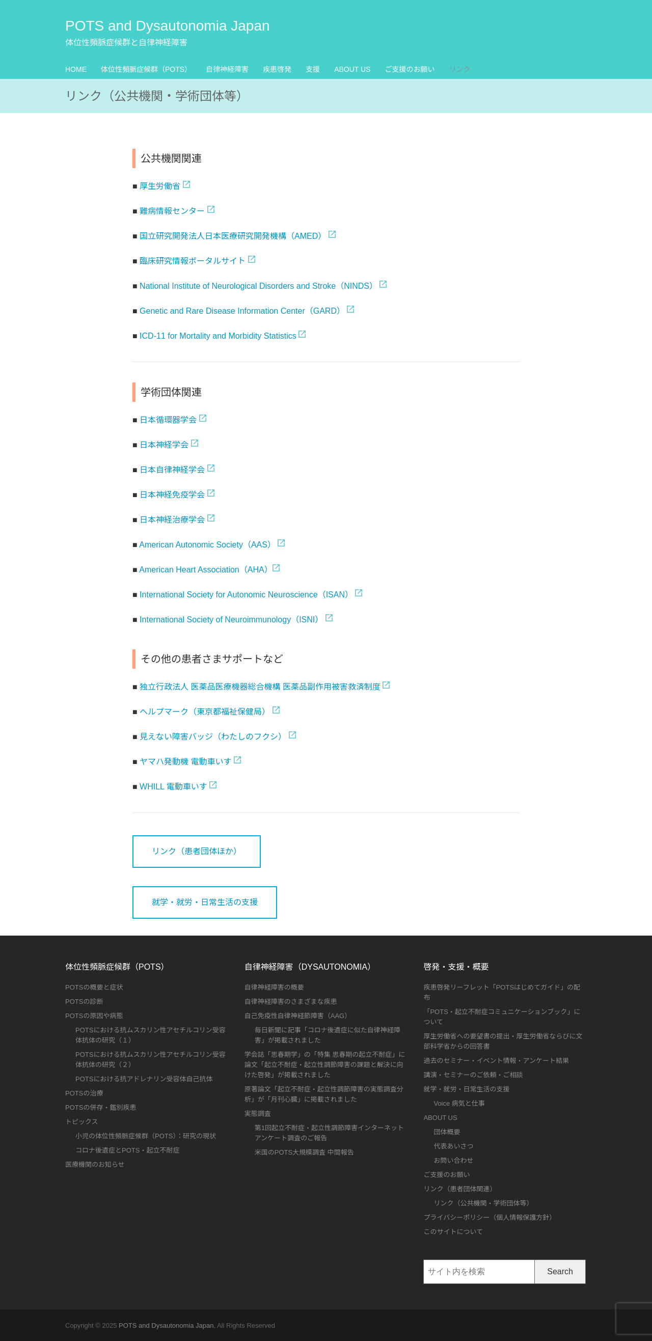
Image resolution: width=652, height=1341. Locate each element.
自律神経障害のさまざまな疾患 (290, 1001)
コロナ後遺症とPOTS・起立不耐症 (127, 1150)
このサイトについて (453, 1232)
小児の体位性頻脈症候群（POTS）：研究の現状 (145, 1136)
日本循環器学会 (168, 420)
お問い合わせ (453, 1160)
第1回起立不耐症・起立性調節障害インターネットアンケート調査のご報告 (329, 1133)
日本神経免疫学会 (172, 494)
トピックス (81, 1122)
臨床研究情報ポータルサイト (193, 261)
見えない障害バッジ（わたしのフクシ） (213, 736)
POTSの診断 (84, 1001)
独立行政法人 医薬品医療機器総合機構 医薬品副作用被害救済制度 (260, 686)
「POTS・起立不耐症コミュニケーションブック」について (501, 1017)
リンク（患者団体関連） (459, 1189)
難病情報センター (172, 211)
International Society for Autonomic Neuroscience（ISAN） (246, 594)
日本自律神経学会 (172, 470)
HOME (76, 69)
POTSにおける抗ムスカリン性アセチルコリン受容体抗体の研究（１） (150, 1035)
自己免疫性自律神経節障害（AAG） (297, 1016)
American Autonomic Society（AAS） (207, 544)
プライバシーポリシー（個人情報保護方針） (489, 1217)
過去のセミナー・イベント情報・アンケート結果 (495, 1060)
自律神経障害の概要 (274, 987)
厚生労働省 (160, 186)
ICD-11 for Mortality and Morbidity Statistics (218, 336)
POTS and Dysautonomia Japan (167, 26)
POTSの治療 (84, 1093)
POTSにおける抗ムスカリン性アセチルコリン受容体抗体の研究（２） (150, 1060)
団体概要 (446, 1132)
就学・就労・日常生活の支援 (205, 902)
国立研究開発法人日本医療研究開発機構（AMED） (233, 236)
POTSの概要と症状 (94, 987)
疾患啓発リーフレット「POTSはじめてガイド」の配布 (501, 992)
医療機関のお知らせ (95, 1164)
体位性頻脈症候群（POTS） (146, 69)
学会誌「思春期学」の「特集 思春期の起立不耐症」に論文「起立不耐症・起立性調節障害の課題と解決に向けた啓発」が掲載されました (324, 1065)
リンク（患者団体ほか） (196, 851)
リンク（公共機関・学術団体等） (483, 1203)
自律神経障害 (227, 69)
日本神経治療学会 (172, 519)
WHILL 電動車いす (173, 786)
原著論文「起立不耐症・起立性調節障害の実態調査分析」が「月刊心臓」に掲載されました (323, 1094)
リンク (459, 69)
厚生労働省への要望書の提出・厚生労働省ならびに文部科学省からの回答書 (502, 1041)
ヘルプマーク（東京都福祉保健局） (205, 711)
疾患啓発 (277, 69)
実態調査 (257, 1113)
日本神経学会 (164, 445)
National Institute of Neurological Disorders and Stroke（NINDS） (258, 286)
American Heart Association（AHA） (205, 569)
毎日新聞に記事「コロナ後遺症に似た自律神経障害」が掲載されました (327, 1035)
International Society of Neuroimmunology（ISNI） (231, 619)
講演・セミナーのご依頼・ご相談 (473, 1075)
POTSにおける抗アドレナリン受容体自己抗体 (143, 1079)
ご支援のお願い (409, 69)
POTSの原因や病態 (94, 1016)
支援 (313, 69)
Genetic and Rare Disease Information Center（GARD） (242, 311)
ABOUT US (352, 69)
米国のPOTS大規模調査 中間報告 (304, 1152)
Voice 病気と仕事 (458, 1103)
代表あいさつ (453, 1146)
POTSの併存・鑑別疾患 (100, 1107)
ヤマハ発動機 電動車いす (185, 761)
